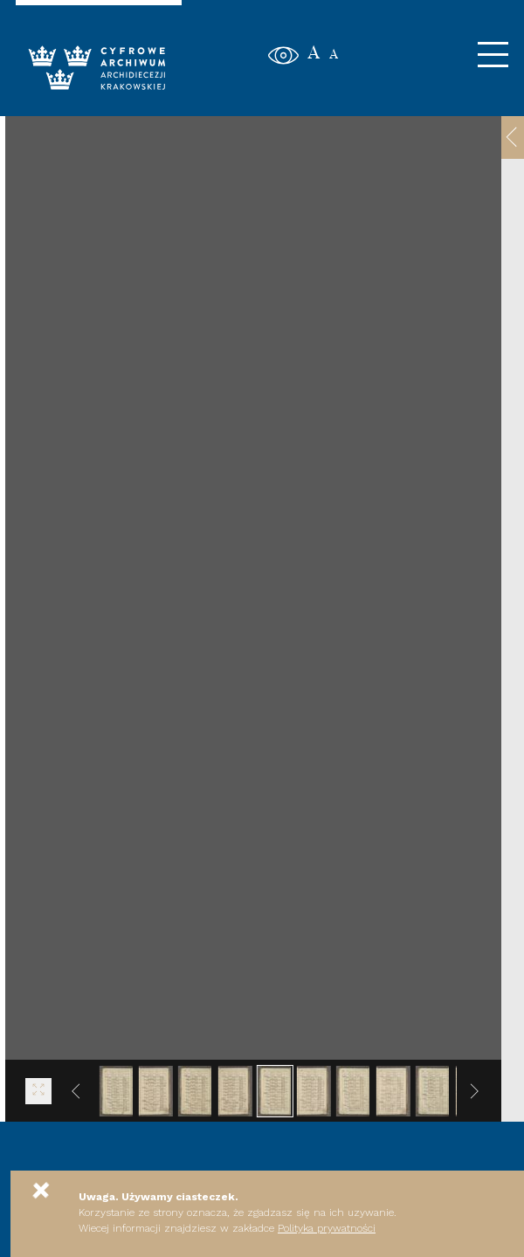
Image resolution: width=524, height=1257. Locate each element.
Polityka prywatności (327, 1228)
